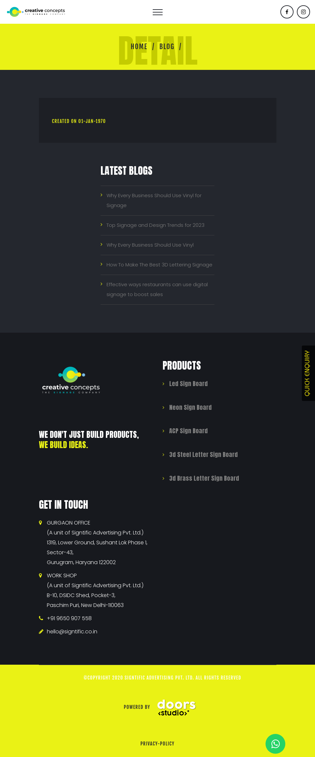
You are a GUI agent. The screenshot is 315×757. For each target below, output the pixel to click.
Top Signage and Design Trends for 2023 (156, 225)
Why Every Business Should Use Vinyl (150, 244)
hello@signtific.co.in (72, 631)
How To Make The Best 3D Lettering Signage (159, 264)
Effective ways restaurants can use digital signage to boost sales (157, 289)
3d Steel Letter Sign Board (203, 454)
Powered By (162, 707)
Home (139, 47)
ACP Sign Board (188, 430)
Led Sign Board (188, 383)
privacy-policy (158, 743)
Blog (166, 47)
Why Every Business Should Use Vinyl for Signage (154, 200)
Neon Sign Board (190, 407)
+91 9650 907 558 (69, 618)
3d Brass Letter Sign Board (204, 478)
